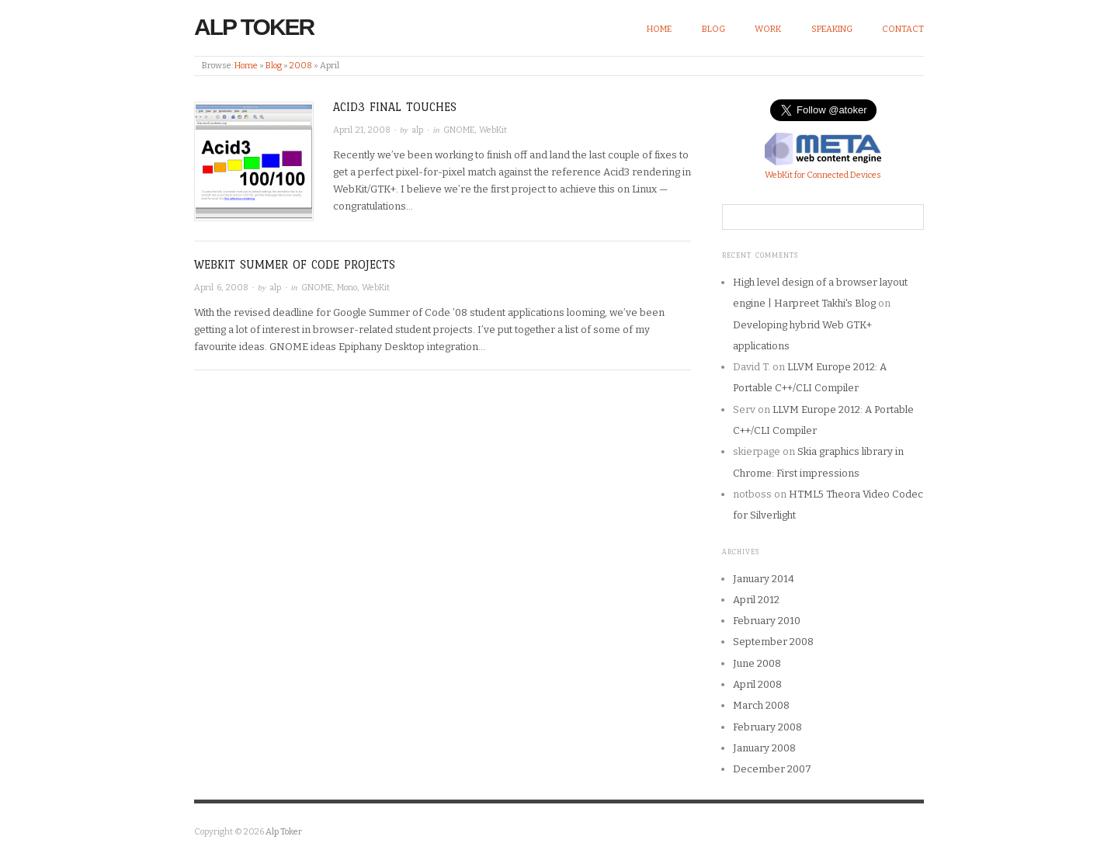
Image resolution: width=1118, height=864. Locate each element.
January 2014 (763, 579)
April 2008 (757, 684)
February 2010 (766, 620)
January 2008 (764, 748)
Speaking (831, 29)
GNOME (458, 130)
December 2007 (772, 769)
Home (659, 29)
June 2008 (757, 663)
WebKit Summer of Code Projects (294, 264)
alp (417, 130)
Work (768, 29)
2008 (301, 66)
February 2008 (767, 727)
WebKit (493, 130)
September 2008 (773, 641)
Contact (903, 29)
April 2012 (756, 599)
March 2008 (761, 705)
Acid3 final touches (395, 106)
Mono (347, 288)
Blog (713, 29)
